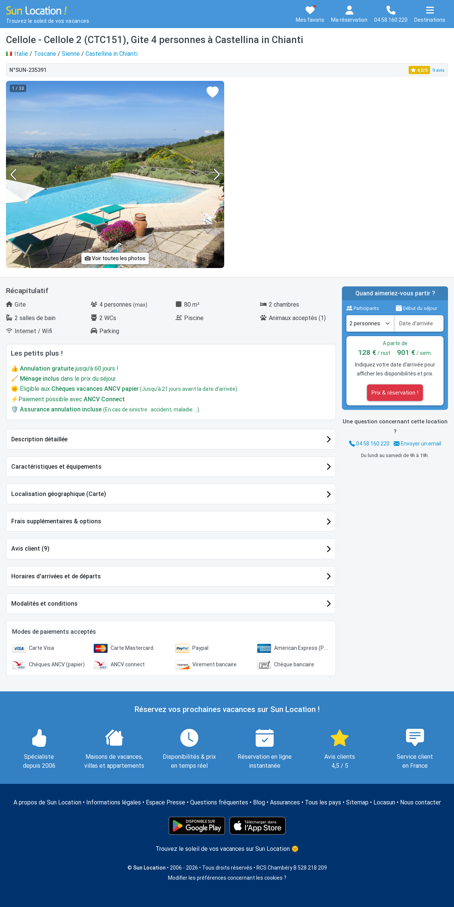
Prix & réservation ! (395, 392)
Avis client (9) (30, 548)
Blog (259, 802)
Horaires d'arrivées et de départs (56, 576)
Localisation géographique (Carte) (58, 493)
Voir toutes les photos (115, 258)
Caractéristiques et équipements (56, 466)
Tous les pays (323, 802)
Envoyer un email (417, 444)
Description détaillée (39, 439)
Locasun (384, 802)
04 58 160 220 (369, 444)
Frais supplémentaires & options (56, 521)
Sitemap (357, 802)
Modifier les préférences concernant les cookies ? (227, 878)
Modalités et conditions (44, 603)
